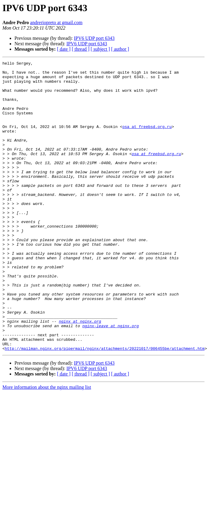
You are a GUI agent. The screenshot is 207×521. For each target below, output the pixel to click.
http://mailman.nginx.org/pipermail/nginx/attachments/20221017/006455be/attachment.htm (105, 406)
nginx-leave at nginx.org (110, 379)
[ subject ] (100, 49)
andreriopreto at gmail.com (56, 22)
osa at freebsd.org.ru (147, 140)
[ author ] (120, 49)
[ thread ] (80, 49)
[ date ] (64, 49)
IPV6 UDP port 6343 (94, 38)
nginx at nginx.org (80, 373)
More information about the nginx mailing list (46, 445)
